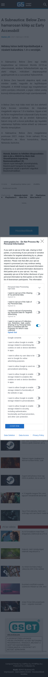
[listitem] (24, 288)
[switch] (38, 293)
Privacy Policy (38, 435)
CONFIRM (14, 426)
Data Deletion (9, 435)
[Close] (43, 242)
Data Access (24, 435)
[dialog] (24, 338)
